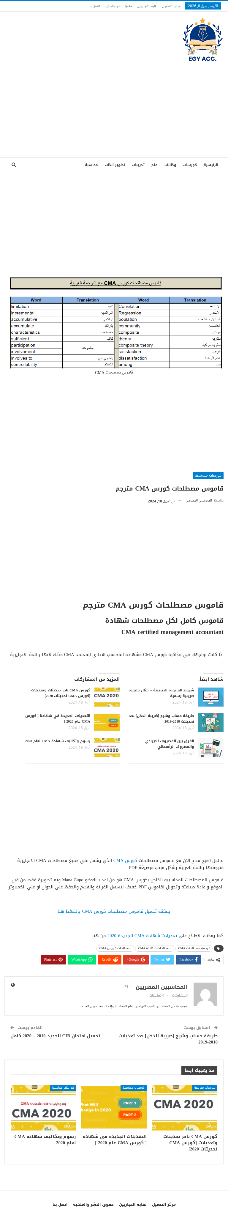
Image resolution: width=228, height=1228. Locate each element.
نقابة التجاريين (147, 6)
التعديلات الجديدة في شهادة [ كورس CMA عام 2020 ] (57, 718)
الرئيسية (211, 165)
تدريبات (138, 165)
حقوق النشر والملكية (118, 6)
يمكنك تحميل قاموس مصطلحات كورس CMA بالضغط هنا (114, 911)
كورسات (190, 165)
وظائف (170, 165)
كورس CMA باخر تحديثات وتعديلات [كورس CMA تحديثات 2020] (60, 693)
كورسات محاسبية (208, 475)
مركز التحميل (171, 6)
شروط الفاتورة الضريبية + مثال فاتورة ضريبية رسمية (161, 693)
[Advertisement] (114, 107)
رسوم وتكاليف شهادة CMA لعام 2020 (57, 741)
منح (154, 165)
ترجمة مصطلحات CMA (194, 948)
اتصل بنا (94, 6)
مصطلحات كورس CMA (115, 948)
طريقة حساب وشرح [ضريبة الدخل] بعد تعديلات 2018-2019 (161, 718)
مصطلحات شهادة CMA (154, 948)
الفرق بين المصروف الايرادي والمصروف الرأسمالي (169, 744)
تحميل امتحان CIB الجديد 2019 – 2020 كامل (55, 1036)
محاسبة (91, 165)
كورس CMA (125, 860)
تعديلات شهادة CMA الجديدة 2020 (142, 935)
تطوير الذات (115, 165)
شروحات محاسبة (204, 1087)
